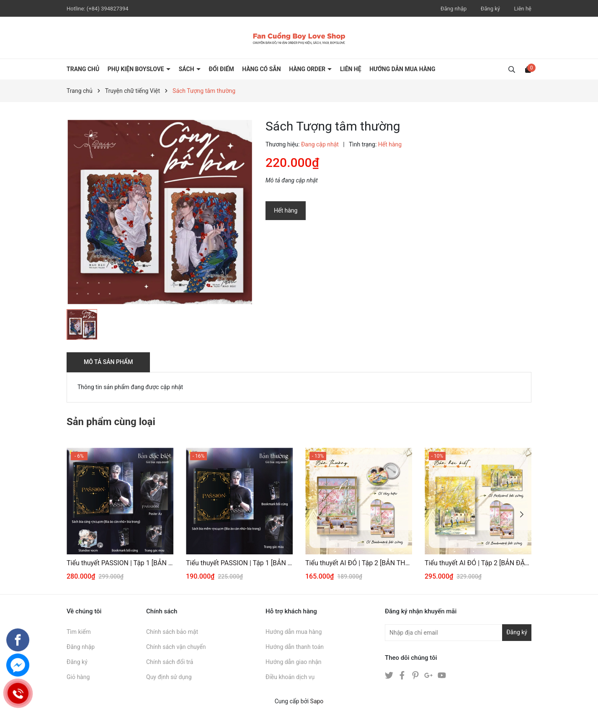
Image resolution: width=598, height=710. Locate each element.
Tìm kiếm (79, 631)
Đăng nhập (454, 8)
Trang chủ (83, 69)
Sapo (317, 701)
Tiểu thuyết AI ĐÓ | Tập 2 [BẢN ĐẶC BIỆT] (478, 563)
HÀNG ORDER (308, 69)
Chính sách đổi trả (169, 662)
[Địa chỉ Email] (458, 632)
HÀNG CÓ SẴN (261, 69)
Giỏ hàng (78, 677)
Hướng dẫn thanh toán (294, 646)
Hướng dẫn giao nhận (293, 662)
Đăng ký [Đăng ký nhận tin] (516, 632)
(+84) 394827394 (108, 8)
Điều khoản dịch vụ (289, 677)
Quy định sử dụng (169, 677)
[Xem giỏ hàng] (528, 69)
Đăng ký (490, 8)
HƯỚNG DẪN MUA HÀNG (402, 69)
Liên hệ (522, 8)
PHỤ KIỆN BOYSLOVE (136, 69)
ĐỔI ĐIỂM (221, 69)
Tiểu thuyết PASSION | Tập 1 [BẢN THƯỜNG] (239, 563)
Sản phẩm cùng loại (111, 422)
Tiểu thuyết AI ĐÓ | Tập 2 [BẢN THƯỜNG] (358, 563)
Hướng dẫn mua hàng (293, 631)
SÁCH (187, 69)
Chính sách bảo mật (172, 631)
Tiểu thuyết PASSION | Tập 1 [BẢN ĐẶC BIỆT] (120, 563)
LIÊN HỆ (350, 69)
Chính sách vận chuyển (176, 646)
